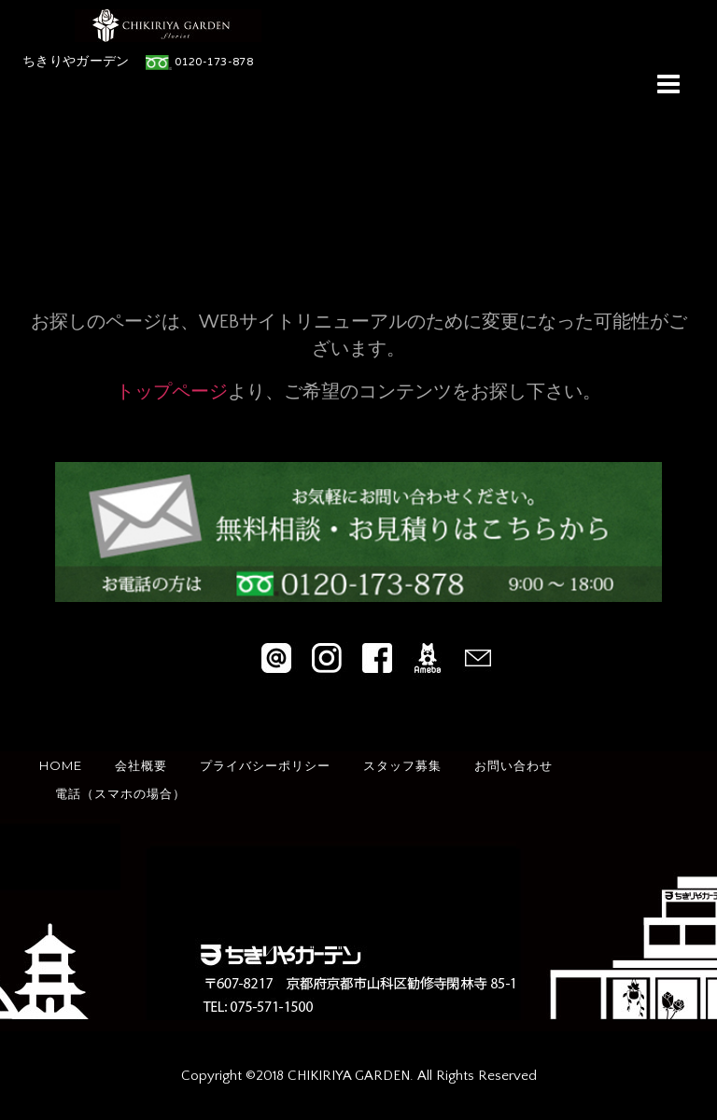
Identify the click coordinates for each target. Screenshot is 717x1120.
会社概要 (141, 765)
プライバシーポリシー (265, 765)
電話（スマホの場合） (120, 793)
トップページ (172, 392)
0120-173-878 (214, 63)
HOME (60, 765)
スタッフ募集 (402, 765)
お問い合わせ (513, 765)
